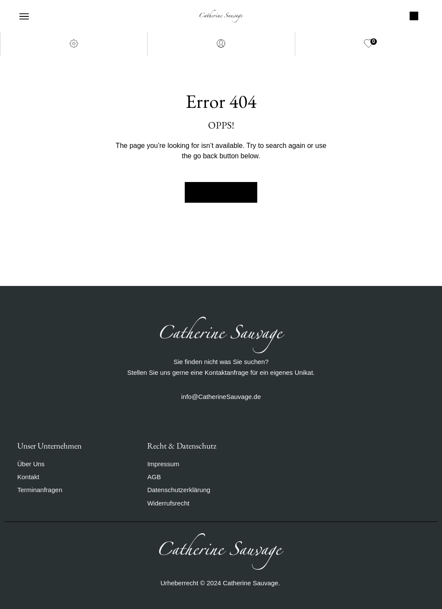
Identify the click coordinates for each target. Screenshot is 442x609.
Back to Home (220, 192)
